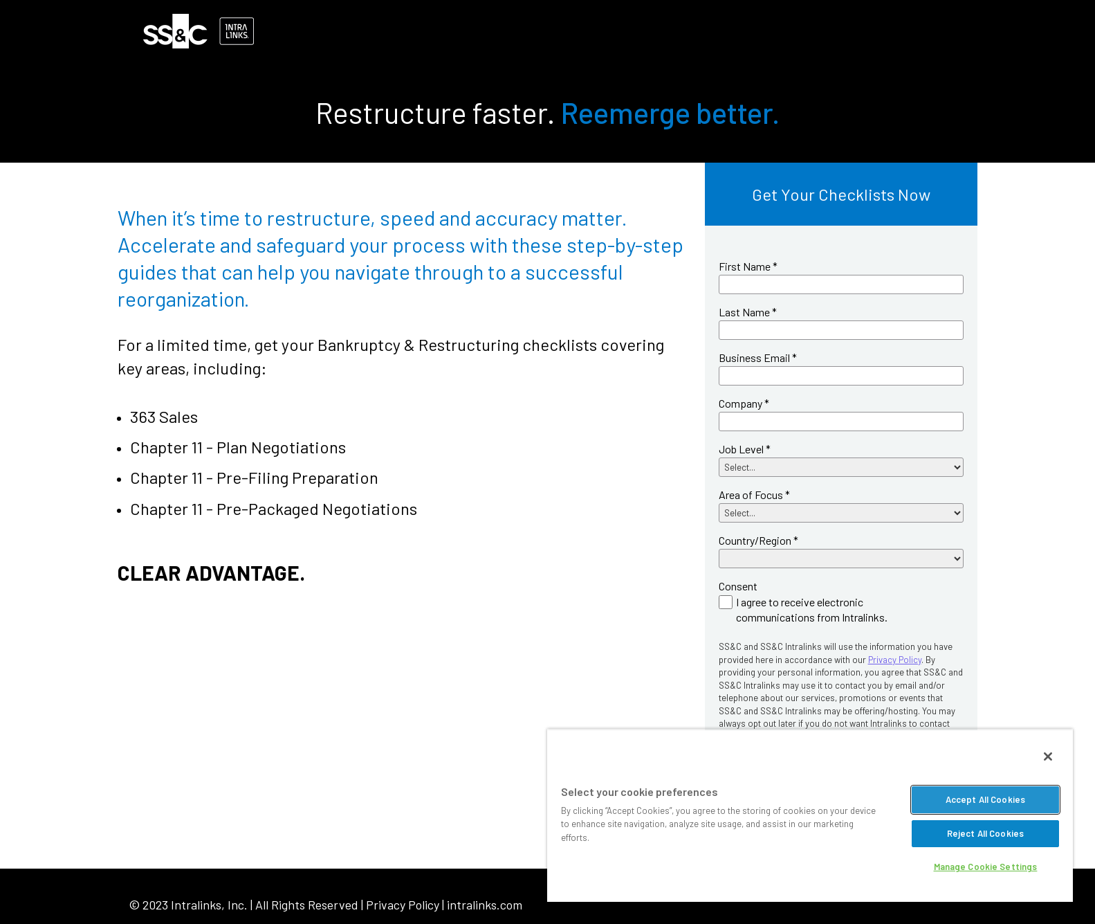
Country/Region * (758, 540)
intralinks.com (484, 904)
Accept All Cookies (985, 799)
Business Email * (758, 357)
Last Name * (748, 311)
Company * (744, 403)
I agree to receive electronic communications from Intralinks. (811, 609)
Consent (738, 585)
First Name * (748, 266)
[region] (810, 815)
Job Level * (745, 448)
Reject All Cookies (985, 833)
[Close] (1048, 756)
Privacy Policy (894, 659)
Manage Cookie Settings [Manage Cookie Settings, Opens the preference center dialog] (986, 866)
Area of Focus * (754, 494)
